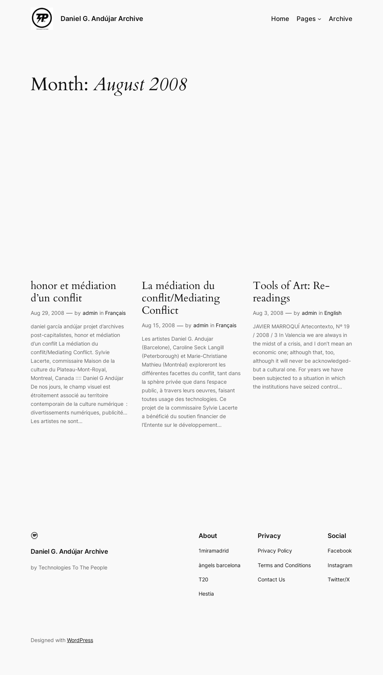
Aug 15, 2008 (158, 325)
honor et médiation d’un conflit (73, 292)
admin (90, 313)
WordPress (80, 640)
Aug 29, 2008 (47, 313)
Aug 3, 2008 (268, 313)
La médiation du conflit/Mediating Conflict (181, 298)
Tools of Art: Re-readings (291, 292)
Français (115, 313)
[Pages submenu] (319, 19)
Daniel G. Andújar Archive (102, 18)
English (332, 313)
